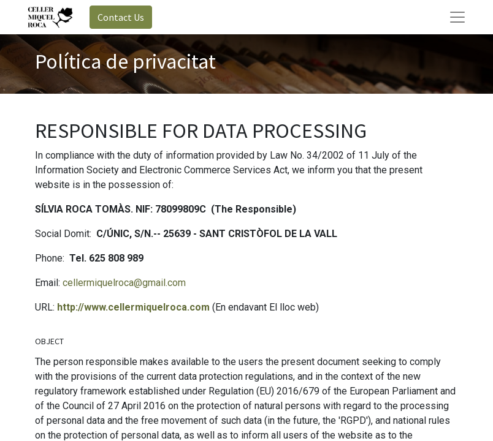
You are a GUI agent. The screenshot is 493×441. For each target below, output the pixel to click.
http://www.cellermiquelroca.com (133, 307)
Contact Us (120, 17)
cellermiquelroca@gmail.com (124, 282)
